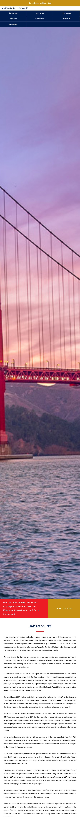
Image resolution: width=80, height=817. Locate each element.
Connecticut (13, 13)
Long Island (40, 13)
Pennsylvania (39, 19)
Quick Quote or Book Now (40, 3)
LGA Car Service (9, 8)
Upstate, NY (67, 19)
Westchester (13, 24)
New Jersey (66, 13)
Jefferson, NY (23, 8)
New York (13, 19)
